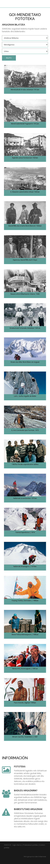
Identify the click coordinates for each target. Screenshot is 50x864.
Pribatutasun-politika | (31, 845)
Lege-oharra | (17, 845)
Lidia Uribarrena (40, 856)
